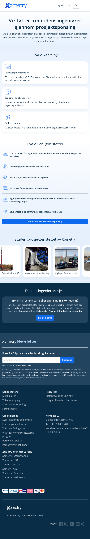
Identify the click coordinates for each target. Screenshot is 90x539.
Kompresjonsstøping (14, 404)
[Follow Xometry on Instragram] (66, 524)
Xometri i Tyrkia (11, 464)
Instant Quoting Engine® (59, 395)
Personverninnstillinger (15, 445)
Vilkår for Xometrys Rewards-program (18, 434)
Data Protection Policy (35, 377)
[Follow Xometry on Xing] (82, 524)
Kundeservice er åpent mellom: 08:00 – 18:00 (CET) (66, 430)
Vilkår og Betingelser (13, 428)
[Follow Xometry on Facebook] (61, 524)
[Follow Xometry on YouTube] (71, 524)
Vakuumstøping (11, 400)
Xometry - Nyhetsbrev (22, 365)
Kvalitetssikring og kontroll (17, 419)
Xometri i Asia (10, 468)
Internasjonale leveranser (16, 424)
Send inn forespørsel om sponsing (45, 221)
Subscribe (67, 359)
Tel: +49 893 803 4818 (57, 424)
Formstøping (9, 408)
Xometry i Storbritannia (15, 456)
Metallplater (9, 395)
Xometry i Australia (12, 473)
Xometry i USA (10, 460)
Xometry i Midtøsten (13, 477)
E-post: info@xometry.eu (59, 419)
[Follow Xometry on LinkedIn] (78, 524)
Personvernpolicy (12, 440)
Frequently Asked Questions (61, 400)
